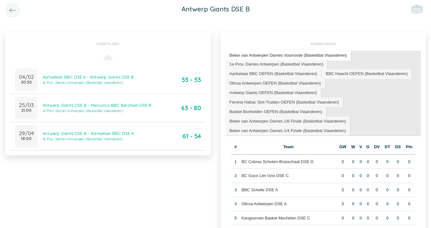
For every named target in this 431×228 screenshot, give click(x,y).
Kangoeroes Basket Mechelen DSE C (276, 218)
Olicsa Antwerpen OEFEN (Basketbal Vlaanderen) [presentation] (275, 83)
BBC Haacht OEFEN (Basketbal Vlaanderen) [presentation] (367, 73)
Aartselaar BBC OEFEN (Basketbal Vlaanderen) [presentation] (273, 73)
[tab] (288, 55)
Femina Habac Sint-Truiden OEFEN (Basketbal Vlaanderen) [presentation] (284, 102)
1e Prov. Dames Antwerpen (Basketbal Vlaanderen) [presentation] (276, 64)
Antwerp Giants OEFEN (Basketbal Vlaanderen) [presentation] (273, 92)
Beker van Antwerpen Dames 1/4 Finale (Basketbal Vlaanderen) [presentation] (288, 130)
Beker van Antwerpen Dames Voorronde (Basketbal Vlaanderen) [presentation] (288, 55)
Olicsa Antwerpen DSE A (264, 203)
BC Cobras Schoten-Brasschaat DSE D (278, 161)
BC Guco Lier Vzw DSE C (265, 175)
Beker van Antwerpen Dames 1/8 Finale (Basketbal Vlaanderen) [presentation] (288, 121)
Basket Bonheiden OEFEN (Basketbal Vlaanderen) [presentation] (276, 111)
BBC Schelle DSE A (260, 189)
